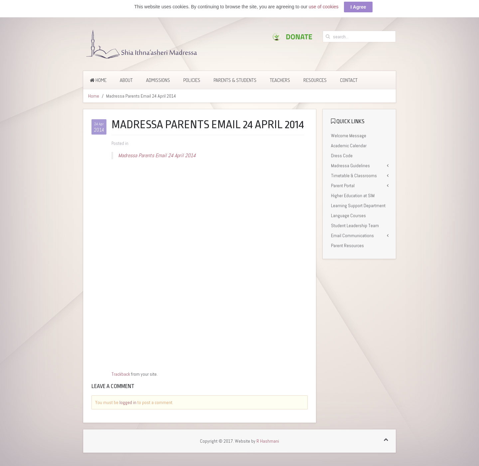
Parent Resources (347, 245)
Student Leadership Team (355, 226)
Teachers (280, 80)
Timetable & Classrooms (354, 176)
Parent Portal (343, 186)
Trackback (120, 374)
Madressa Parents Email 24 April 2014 (157, 155)
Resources (315, 80)
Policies (191, 80)
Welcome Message (348, 136)
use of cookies (324, 6)
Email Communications (352, 235)
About (126, 80)
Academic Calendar (349, 146)
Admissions (158, 80)
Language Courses (348, 216)
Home (98, 80)
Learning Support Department (358, 206)
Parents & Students (235, 80)
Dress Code (342, 156)
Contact (349, 80)
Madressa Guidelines (350, 166)
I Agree (358, 7)
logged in (127, 402)
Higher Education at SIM (353, 196)
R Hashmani (267, 441)
